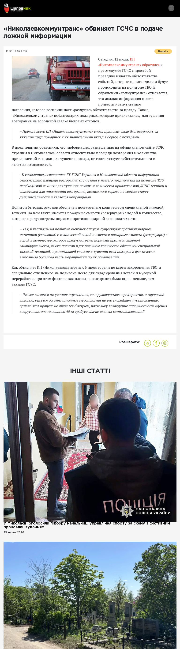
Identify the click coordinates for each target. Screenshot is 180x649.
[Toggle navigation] (171, 8)
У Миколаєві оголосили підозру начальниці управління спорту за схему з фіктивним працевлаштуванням (87, 525)
